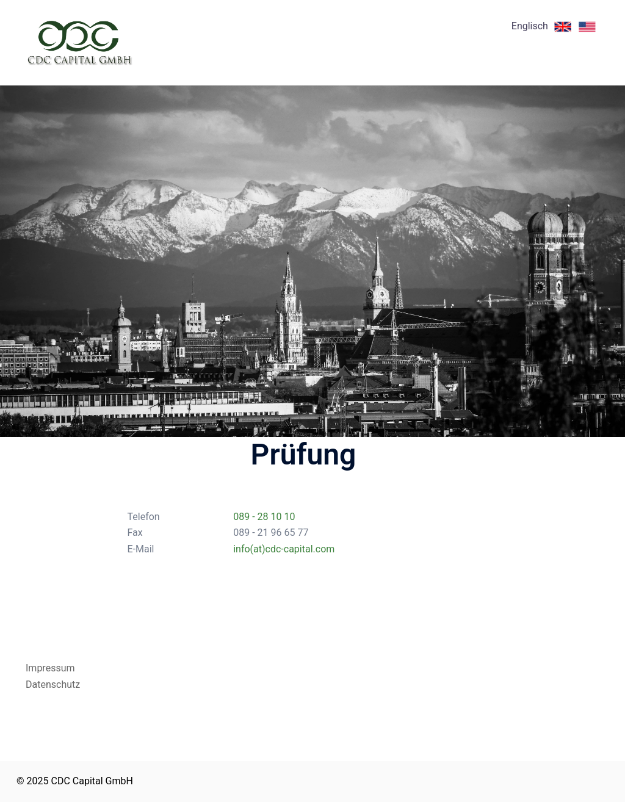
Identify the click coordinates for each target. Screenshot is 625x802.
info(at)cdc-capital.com (283, 549)
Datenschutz (53, 684)
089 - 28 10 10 (264, 516)
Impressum (50, 668)
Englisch (555, 26)
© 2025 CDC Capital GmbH (74, 781)
